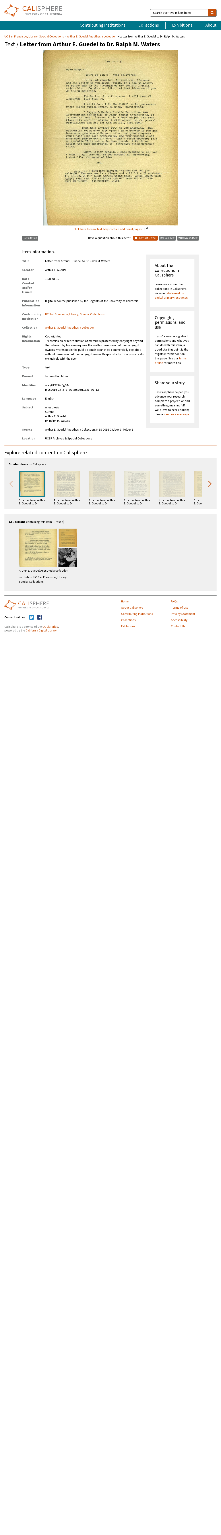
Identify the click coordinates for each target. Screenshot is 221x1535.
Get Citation (30, 238)
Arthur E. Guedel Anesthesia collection (91, 36)
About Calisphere (132, 607)
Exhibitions (182, 25)
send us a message (176, 414)
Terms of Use (179, 607)
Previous (11, 483)
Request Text (167, 238)
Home (125, 601)
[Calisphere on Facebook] (39, 617)
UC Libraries (50, 627)
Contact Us (178, 626)
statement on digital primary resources (171, 295)
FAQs (174, 601)
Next (210, 483)
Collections (148, 25)
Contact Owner (145, 238)
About (211, 25)
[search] (212, 13)
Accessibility (179, 620)
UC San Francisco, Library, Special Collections (34, 36)
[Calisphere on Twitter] (31, 617)
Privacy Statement (183, 614)
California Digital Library (41, 630)
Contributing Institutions (102, 25)
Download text (188, 238)
